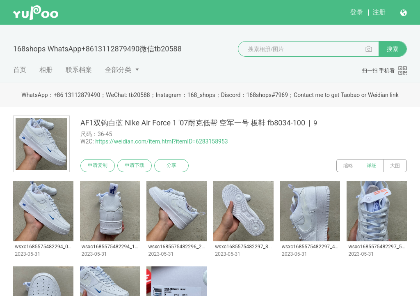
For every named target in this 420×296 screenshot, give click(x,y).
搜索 (392, 49)
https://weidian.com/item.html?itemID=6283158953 (161, 141)
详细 (372, 166)
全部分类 (118, 70)
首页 (19, 70)
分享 (171, 166)
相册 (45, 70)
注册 (379, 12)
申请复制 (97, 166)
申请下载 (134, 166)
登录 (356, 12)
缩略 (348, 166)
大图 (395, 166)
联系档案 (79, 70)
